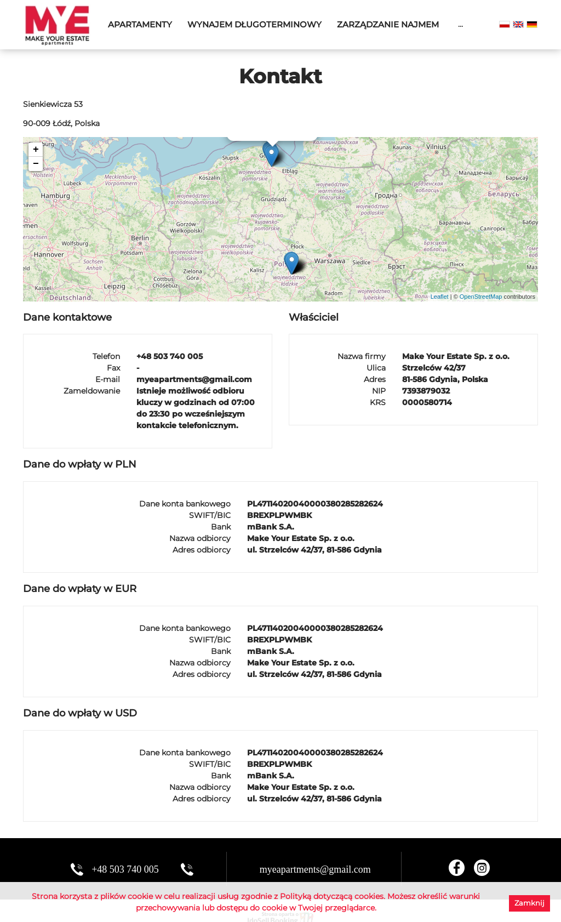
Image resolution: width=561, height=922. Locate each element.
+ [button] (36, 149)
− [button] (36, 163)
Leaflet (440, 296)
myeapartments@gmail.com (315, 869)
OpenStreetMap (481, 296)
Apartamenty (140, 24)
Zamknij (529, 902)
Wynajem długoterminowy (254, 24)
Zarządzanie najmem (388, 24)
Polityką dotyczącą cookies (331, 896)
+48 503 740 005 (125, 869)
